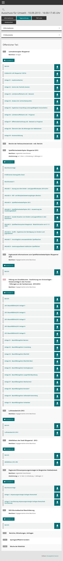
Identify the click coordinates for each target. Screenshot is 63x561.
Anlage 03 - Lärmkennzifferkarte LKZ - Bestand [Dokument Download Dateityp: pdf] (19, 94)
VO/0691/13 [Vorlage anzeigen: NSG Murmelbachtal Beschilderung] (9, 519)
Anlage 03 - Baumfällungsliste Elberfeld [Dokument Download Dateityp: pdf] (17, 354)
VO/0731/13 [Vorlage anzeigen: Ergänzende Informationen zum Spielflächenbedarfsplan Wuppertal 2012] (9, 265)
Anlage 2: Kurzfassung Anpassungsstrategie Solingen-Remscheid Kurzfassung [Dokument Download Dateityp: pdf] (25, 502)
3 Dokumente (8, 35)
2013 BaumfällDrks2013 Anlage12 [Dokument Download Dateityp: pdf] (15, 312)
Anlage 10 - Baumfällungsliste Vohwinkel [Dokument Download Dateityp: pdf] (17, 402)
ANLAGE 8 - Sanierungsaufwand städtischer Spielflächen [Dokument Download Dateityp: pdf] (22, 246)
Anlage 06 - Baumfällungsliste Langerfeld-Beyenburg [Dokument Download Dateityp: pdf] (21, 375)
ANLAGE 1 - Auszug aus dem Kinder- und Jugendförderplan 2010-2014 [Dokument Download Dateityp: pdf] (26, 188)
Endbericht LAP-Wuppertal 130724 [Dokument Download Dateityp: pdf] (15, 73)
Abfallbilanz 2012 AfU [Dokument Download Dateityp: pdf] (11, 462)
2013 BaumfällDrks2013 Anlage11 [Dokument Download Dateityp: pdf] (15, 305)
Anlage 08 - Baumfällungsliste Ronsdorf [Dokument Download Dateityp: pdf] (17, 389)
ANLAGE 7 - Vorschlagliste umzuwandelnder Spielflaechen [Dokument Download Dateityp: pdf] (23, 239)
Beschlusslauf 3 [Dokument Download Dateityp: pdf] (9, 182)
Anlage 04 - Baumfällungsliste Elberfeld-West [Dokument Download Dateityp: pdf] (19, 361)
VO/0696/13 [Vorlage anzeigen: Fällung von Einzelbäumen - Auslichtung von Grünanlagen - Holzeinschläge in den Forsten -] (9, 293)
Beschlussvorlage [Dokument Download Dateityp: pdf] (10, 168)
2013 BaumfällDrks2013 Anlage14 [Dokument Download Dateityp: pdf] (15, 326)
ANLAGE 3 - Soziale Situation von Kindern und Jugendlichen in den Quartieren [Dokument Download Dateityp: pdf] (25, 217)
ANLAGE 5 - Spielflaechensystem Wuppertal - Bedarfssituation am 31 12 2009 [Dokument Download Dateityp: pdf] (27, 225)
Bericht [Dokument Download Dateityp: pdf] (7, 66)
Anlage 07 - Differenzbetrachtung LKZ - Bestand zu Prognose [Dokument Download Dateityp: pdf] (24, 122)
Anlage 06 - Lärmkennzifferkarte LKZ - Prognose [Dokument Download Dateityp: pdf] (20, 115)
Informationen (8, 18)
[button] (57, 67)
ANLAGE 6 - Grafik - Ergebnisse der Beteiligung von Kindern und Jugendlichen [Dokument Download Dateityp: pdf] (25, 232)
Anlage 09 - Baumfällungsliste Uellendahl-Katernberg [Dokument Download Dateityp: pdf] (21, 395)
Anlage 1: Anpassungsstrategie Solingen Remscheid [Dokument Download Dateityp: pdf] (21, 494)
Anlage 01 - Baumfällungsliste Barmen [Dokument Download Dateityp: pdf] (16, 340)
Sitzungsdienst (52, 556)
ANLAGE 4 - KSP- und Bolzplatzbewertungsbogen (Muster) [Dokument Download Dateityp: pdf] (23, 195)
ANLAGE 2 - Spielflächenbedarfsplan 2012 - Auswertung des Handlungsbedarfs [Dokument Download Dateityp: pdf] (23, 210)
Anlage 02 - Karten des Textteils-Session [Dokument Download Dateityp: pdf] (17, 87)
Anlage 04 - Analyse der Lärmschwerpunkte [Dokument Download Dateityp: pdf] (18, 101)
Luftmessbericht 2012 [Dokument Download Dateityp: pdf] (11, 432)
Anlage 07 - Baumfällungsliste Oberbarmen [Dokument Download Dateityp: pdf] (18, 382)
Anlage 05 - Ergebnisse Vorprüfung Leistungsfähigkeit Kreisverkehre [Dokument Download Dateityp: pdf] (26, 108)
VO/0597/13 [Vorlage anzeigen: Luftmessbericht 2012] (9, 419)
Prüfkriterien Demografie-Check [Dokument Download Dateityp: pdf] (15, 175)
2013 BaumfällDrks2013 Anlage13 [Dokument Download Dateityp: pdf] (15, 319)
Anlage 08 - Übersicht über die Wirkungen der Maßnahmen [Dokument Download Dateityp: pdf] (23, 128)
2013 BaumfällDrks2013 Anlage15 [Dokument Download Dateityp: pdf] (15, 333)
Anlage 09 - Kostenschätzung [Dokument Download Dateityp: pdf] (14, 135)
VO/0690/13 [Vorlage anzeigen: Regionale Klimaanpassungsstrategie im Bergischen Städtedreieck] (9, 482)
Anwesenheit (9, 22)
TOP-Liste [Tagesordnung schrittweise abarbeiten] (39, 18)
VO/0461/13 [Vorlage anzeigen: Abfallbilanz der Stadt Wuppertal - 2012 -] (9, 449)
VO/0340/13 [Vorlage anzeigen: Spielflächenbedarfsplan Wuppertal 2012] (9, 162)
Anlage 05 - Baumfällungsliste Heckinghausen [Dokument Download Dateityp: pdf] (19, 368)
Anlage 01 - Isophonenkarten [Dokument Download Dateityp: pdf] (14, 80)
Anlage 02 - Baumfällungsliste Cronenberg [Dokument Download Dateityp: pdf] (18, 347)
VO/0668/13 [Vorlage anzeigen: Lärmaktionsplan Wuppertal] (9, 60)
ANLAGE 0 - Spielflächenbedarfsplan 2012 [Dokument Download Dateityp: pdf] (17, 202)
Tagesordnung (23, 18)
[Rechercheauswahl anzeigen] (3, 9)
